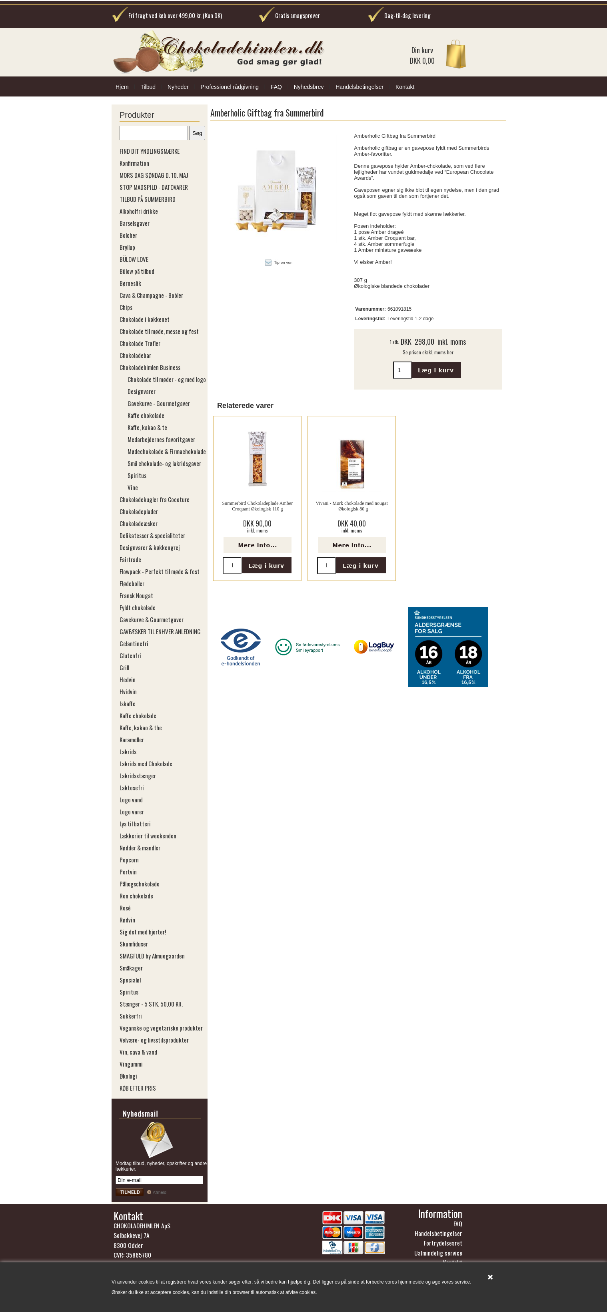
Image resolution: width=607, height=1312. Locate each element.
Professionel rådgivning (230, 87)
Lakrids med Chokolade (146, 763)
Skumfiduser (134, 943)
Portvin (128, 871)
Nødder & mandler (140, 847)
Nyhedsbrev (309, 87)
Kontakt (404, 87)
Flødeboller (132, 583)
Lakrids (128, 751)
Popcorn (129, 859)
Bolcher (128, 235)
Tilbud (148, 87)
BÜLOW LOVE (134, 259)
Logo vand (131, 799)
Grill (124, 667)
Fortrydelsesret (443, 1243)
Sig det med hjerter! (143, 931)
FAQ (276, 87)
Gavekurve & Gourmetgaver (152, 619)
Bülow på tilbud (137, 271)
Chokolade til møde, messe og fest (159, 331)
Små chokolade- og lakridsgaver (164, 463)
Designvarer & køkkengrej (150, 547)
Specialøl (130, 979)
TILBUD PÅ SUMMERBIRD (148, 199)
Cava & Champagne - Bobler (151, 295)
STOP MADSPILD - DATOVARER (154, 187)
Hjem (122, 87)
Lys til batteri (135, 823)
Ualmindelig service (438, 1253)
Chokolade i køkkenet (145, 319)
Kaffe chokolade (146, 415)
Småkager (131, 967)
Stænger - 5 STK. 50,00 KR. (151, 1003)
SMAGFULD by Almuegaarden (152, 955)
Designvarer (142, 391)
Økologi (128, 1075)
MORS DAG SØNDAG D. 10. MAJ (154, 175)
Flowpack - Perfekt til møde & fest (160, 571)
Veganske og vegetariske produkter (161, 1027)
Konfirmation (134, 163)
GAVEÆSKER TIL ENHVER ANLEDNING (160, 631)
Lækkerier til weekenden (148, 835)
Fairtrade (130, 559)
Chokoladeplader (139, 511)
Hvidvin (128, 691)
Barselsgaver (135, 223)
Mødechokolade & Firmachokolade (167, 451)
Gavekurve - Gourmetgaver (159, 403)
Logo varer (132, 811)
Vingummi (131, 1063)
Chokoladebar (135, 355)
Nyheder (178, 87)
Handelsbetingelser (359, 87)
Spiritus (137, 475)
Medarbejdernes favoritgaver (161, 439)
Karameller (132, 739)
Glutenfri (130, 655)
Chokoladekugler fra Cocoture (155, 499)
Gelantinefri (134, 643)
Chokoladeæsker (139, 523)
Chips (126, 307)
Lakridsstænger (138, 775)
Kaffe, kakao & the (141, 727)
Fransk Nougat (136, 595)
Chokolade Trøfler (140, 343)
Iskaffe (128, 703)
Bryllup (127, 247)
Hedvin (128, 679)
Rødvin (127, 919)
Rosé (125, 907)
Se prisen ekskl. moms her (428, 352)
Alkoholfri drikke (139, 211)
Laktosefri (132, 787)
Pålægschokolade (140, 883)
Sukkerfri (131, 1015)
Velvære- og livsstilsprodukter (154, 1039)
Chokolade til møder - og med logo (167, 379)
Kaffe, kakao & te (147, 427)
